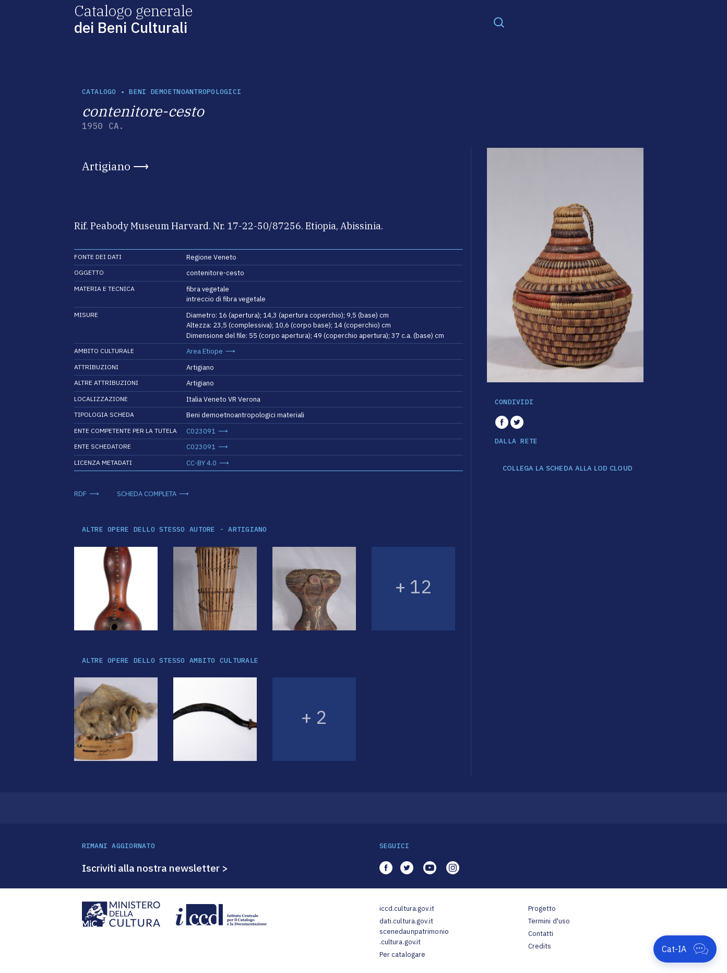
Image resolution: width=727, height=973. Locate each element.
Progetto (542, 908)
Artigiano (106, 166)
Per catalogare (402, 954)
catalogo (99, 91)
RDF (80, 493)
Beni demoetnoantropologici (185, 91)
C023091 (201, 431)
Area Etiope (204, 351)
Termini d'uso (549, 921)
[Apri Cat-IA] (685, 949)
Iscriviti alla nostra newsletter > (155, 868)
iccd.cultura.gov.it (406, 908)
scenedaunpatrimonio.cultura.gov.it (414, 936)
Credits (540, 946)
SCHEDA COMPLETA (146, 493)
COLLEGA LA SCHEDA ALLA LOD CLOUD (568, 468)
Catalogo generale (133, 18)
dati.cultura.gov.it (406, 921)
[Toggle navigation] (499, 22)
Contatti (541, 933)
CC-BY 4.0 (201, 463)
